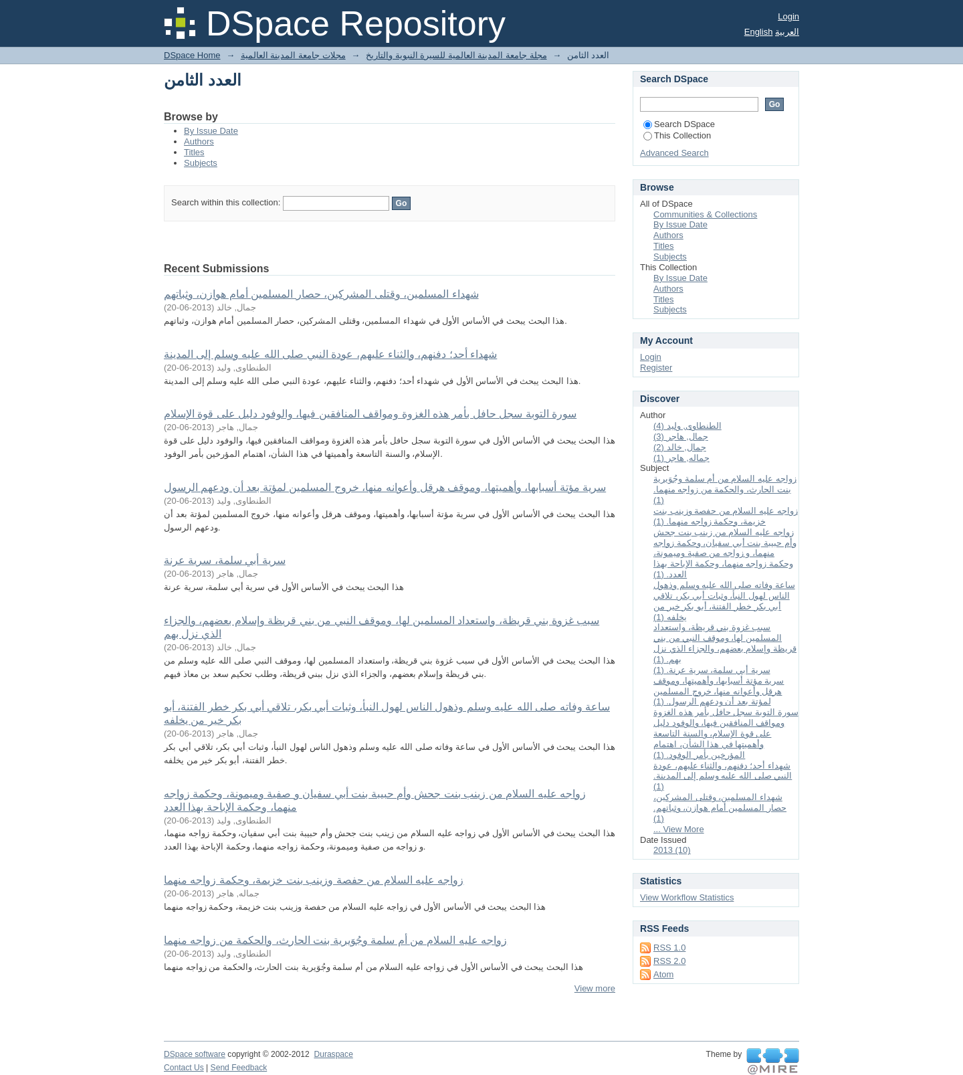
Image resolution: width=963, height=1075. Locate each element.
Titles (194, 152)
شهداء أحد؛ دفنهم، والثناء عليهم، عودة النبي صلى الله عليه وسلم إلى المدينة (330, 354)
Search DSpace (679, 124)
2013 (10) (672, 850)
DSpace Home (192, 55)
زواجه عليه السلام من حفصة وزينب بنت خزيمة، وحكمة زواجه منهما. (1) (725, 516)
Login (788, 16)
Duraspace (333, 1054)
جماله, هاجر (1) (681, 458)
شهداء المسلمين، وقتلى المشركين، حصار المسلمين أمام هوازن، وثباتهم (321, 294)
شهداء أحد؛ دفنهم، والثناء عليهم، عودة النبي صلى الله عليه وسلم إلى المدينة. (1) (722, 776)
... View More (678, 829)
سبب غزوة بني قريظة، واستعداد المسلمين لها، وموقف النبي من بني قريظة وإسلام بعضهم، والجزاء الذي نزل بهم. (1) (724, 643)
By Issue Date (211, 131)
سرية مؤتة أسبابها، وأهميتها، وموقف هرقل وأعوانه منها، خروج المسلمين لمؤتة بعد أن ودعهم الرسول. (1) (718, 691)
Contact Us (184, 1067)
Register (656, 368)
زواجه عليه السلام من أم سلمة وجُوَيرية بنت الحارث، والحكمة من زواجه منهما (335, 940)
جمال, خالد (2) (679, 447)
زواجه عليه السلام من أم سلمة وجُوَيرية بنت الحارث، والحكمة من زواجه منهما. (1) (724, 489)
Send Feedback (239, 1067)
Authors (199, 141)
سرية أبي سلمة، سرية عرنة (225, 560)
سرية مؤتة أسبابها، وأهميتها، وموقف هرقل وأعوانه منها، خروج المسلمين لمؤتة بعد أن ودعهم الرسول (385, 487)
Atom (663, 974)
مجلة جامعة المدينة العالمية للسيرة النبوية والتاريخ (456, 55)
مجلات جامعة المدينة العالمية (293, 55)
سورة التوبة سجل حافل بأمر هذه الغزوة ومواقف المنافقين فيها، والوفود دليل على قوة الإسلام (370, 413)
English (758, 32)
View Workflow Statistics (687, 897)
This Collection (677, 135)
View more (594, 988)
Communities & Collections (705, 214)
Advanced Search (674, 153)
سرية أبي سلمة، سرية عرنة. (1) (711, 670)
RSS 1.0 (669, 948)
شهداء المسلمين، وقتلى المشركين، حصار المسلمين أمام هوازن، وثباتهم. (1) (719, 807)
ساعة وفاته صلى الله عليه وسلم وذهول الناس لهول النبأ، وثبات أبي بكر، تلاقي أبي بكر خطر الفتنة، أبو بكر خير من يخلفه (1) (724, 601)
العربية (787, 32)
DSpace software (194, 1054)
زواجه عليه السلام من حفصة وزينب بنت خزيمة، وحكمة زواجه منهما (313, 880)
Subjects (200, 163)
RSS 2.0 (669, 961)
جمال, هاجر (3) (680, 436)
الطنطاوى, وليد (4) (687, 426)
